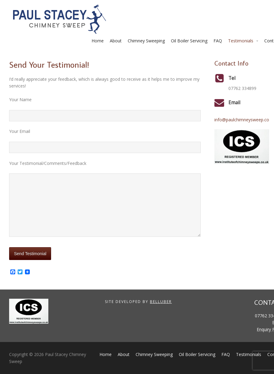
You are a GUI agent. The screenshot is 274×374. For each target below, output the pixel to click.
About (116, 41)
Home (98, 41)
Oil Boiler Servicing (189, 41)
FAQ (217, 41)
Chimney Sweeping (146, 41)
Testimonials (240, 41)
